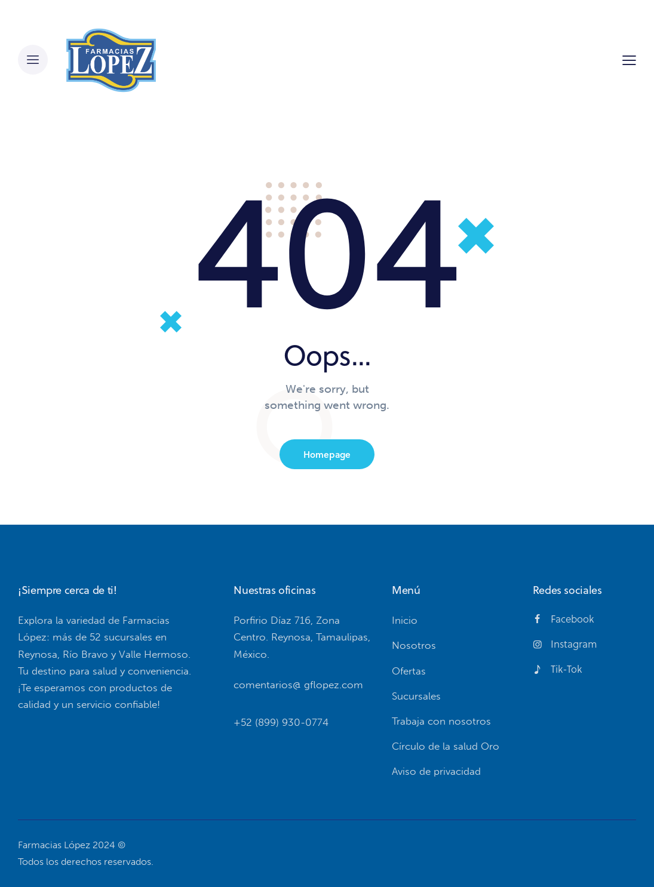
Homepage (327, 454)
